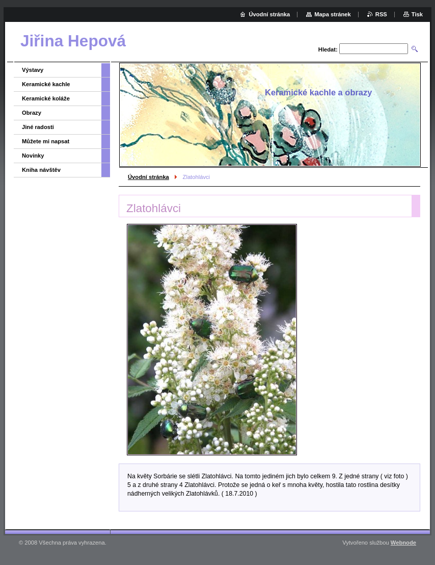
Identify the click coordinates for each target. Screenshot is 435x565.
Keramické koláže (46, 98)
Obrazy (31, 113)
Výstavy (32, 70)
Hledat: (328, 49)
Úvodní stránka (148, 177)
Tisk (417, 14)
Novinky (33, 155)
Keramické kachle (46, 84)
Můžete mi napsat (45, 141)
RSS (381, 14)
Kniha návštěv (41, 170)
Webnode (403, 543)
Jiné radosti (38, 127)
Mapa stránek (332, 14)
